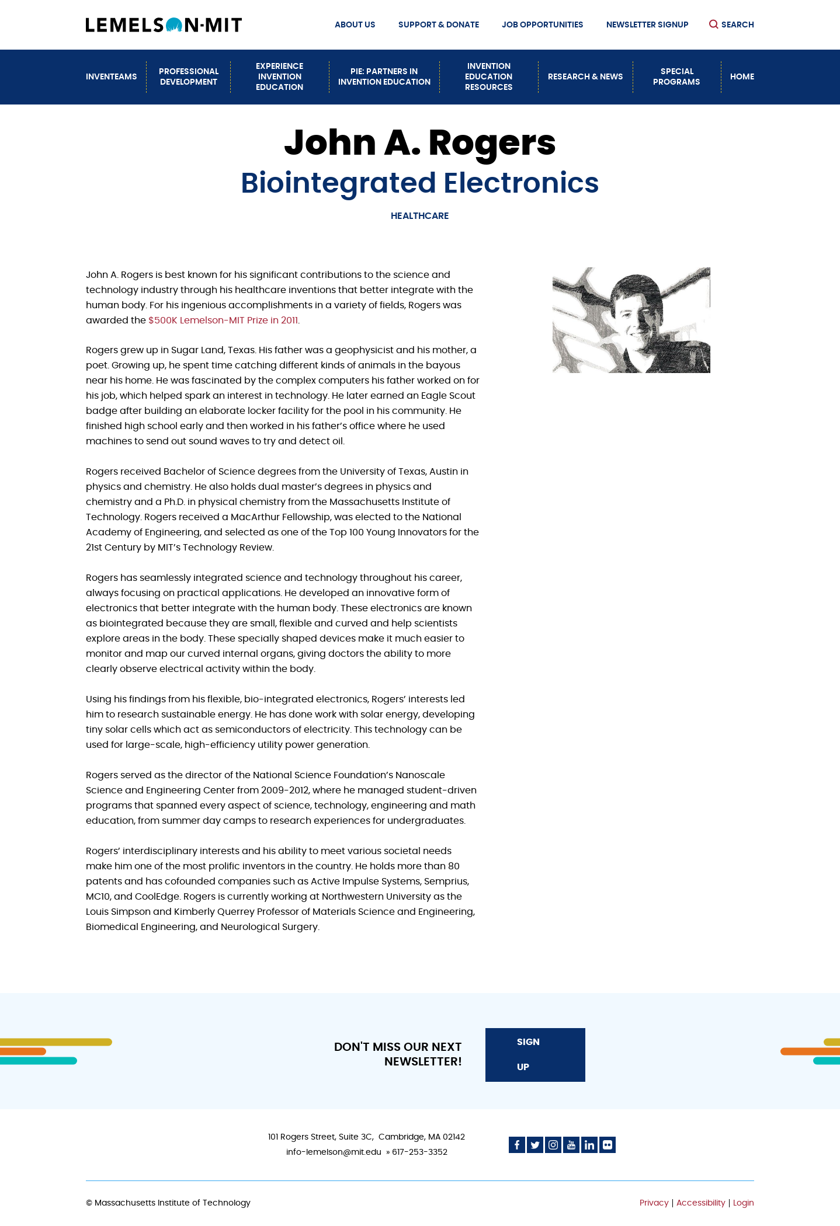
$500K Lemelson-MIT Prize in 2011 (223, 320)
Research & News (585, 77)
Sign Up (528, 1054)
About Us (355, 25)
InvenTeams (111, 77)
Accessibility (701, 1203)
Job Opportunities (543, 25)
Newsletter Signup (647, 25)
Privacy (654, 1203)
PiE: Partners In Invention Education (384, 77)
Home (742, 77)
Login (743, 1203)
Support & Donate (438, 25)
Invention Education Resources (489, 77)
